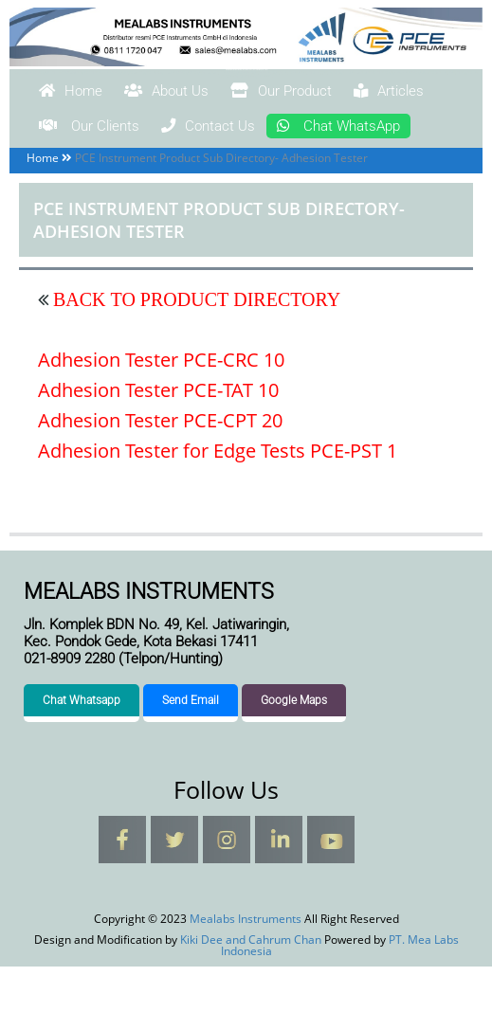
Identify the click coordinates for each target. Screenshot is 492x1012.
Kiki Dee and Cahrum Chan (250, 985)
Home (84, 92)
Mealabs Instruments (246, 68)
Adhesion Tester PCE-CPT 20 (160, 465)
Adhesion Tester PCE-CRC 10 (161, 404)
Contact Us (384, 130)
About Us (209, 92)
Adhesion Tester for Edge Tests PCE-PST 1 (217, 495)
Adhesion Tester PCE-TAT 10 (158, 434)
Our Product (360, 92)
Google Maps (294, 745)
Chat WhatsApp (124, 168)
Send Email (190, 745)
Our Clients (229, 130)
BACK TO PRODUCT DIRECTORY (194, 343)
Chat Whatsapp (81, 745)
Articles (89, 130)
